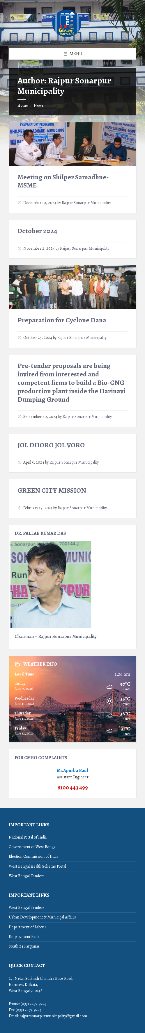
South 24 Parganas (24, 946)
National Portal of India (28, 837)
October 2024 (37, 230)
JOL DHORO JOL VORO (51, 445)
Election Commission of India (33, 856)
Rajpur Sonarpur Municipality (86, 202)
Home (22, 105)
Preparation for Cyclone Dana (61, 320)
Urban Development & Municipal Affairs (42, 917)
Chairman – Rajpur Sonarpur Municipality (56, 636)
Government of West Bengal (32, 847)
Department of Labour (27, 927)
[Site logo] (67, 36)
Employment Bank (24, 936)
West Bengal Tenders (27, 876)
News (39, 105)
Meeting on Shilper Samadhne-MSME (63, 181)
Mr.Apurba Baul (72, 770)
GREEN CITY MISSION (51, 490)
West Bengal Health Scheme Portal (37, 866)
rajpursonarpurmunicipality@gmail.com (53, 1016)
